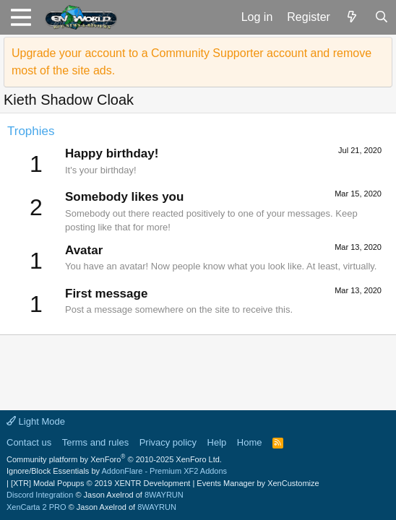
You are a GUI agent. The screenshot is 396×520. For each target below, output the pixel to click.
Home (249, 442)
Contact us (29, 442)
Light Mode (36, 421)
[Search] (381, 17)
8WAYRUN (164, 494)
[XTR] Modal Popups (100, 483)
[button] (20, 17)
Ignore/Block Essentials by (117, 471)
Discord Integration (40, 494)
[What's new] (352, 17)
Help (217, 442)
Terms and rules (95, 442)
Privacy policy (168, 442)
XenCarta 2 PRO (36, 507)
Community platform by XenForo (114, 459)
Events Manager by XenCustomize (258, 483)
